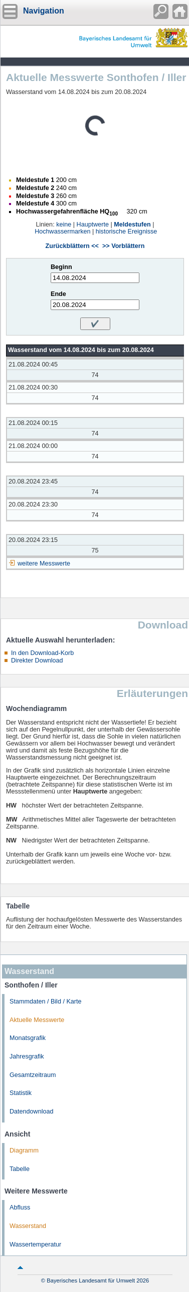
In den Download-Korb (42, 653)
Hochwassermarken (62, 231)
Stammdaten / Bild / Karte (46, 1001)
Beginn (61, 267)
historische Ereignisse (126, 231)
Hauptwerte (93, 224)
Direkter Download (37, 660)
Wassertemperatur (35, 1244)
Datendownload (32, 1111)
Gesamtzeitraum (33, 1075)
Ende (58, 294)
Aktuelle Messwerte (37, 1020)
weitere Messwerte (44, 563)
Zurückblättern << (72, 246)
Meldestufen (132, 224)
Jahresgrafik (27, 1056)
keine (63, 224)
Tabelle (20, 1169)
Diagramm (24, 1150)
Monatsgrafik (28, 1038)
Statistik (21, 1093)
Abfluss (20, 1207)
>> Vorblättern (123, 246)
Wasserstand (28, 1226)
